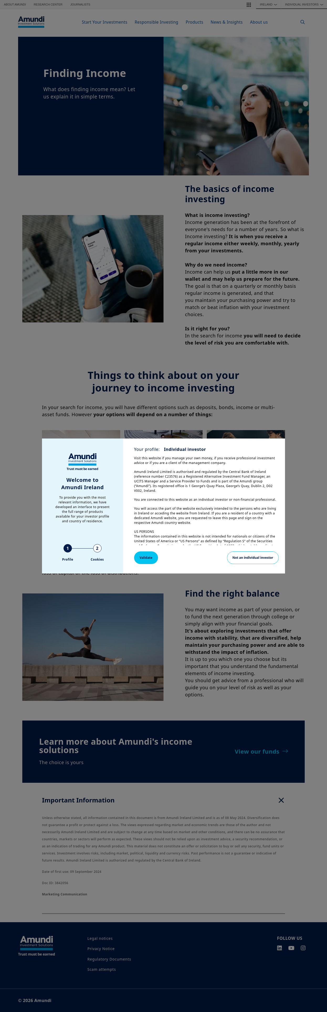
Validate (146, 557)
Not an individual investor (253, 557)
